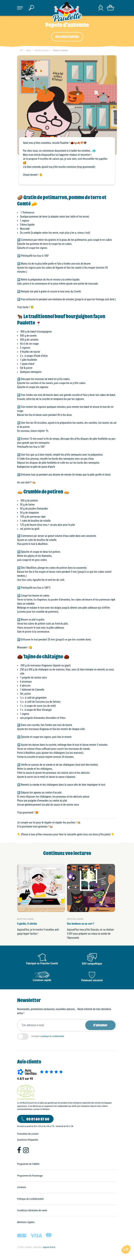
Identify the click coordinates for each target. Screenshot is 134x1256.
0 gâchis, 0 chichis (27, 923)
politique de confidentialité (52, 1036)
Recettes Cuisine (67, 37)
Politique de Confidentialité (30, 1198)
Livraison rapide (42, 980)
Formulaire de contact (28, 1133)
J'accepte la (47, 1036)
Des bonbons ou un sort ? (80, 923)
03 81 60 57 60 (37, 1119)
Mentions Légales (26, 1222)
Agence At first (49, 1247)
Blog (28, 50)
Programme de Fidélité (28, 1164)
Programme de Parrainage (30, 1175)
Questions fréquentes (27, 1139)
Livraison (21, 1187)
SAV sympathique (92, 963)
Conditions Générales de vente (32, 1210)
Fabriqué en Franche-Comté (42, 963)
